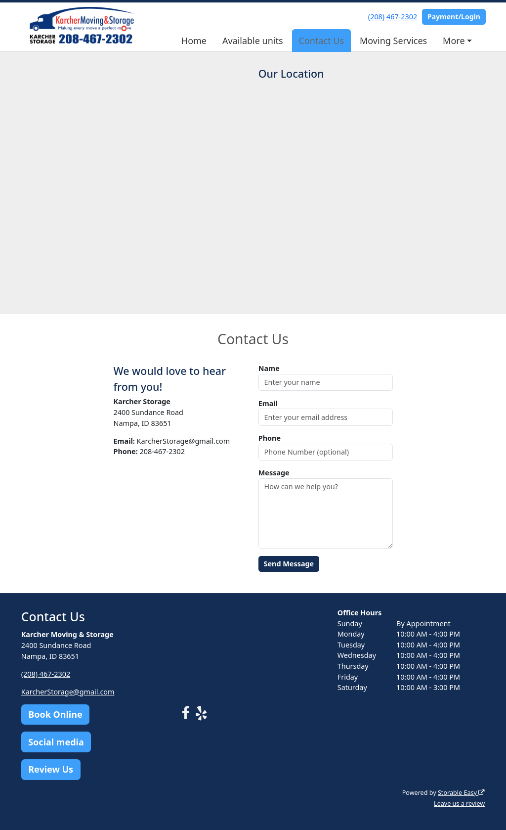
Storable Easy (461, 792)
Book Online (55, 714)
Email (268, 403)
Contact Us (321, 40)
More (453, 40)
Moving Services (393, 40)
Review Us (50, 769)
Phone (269, 438)
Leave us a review (459, 803)
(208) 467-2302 (392, 16)
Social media (56, 742)
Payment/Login (453, 16)
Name (269, 368)
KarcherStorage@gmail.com (68, 691)
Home (194, 40)
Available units (252, 40)
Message (274, 472)
